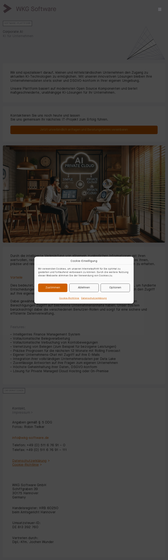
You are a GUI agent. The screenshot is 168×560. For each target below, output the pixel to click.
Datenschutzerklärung (94, 298)
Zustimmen (52, 287)
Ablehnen (84, 287)
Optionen (115, 287)
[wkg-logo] (29, 6)
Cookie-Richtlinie (69, 298)
